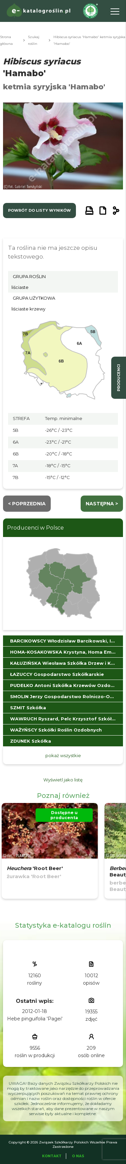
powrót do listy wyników (39, 210)
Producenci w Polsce (35, 528)
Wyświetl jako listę (63, 779)
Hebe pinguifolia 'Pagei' (34, 1019)
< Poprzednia (27, 504)
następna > (102, 504)
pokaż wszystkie (63, 755)
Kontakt (51, 1156)
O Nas (78, 1156)
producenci (118, 377)
